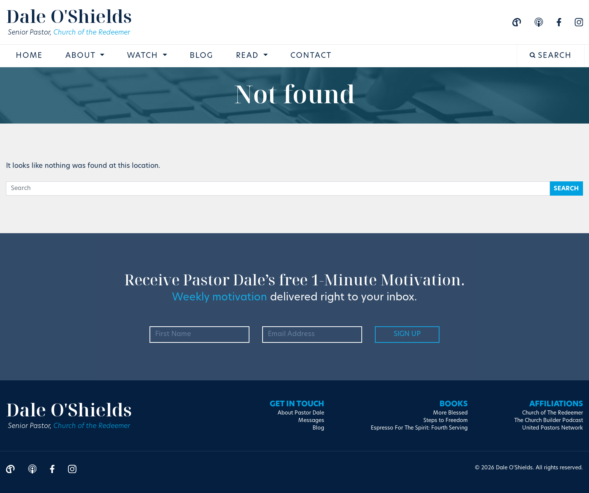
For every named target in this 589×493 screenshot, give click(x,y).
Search (551, 56)
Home (29, 56)
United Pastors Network (552, 428)
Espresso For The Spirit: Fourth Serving (419, 428)
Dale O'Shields (69, 16)
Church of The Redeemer (552, 413)
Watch (144, 56)
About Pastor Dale (301, 413)
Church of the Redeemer (91, 32)
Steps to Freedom (445, 421)
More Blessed (450, 413)
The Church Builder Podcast (548, 421)
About (81, 56)
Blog (201, 56)
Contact (311, 56)
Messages (311, 421)
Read (248, 56)
